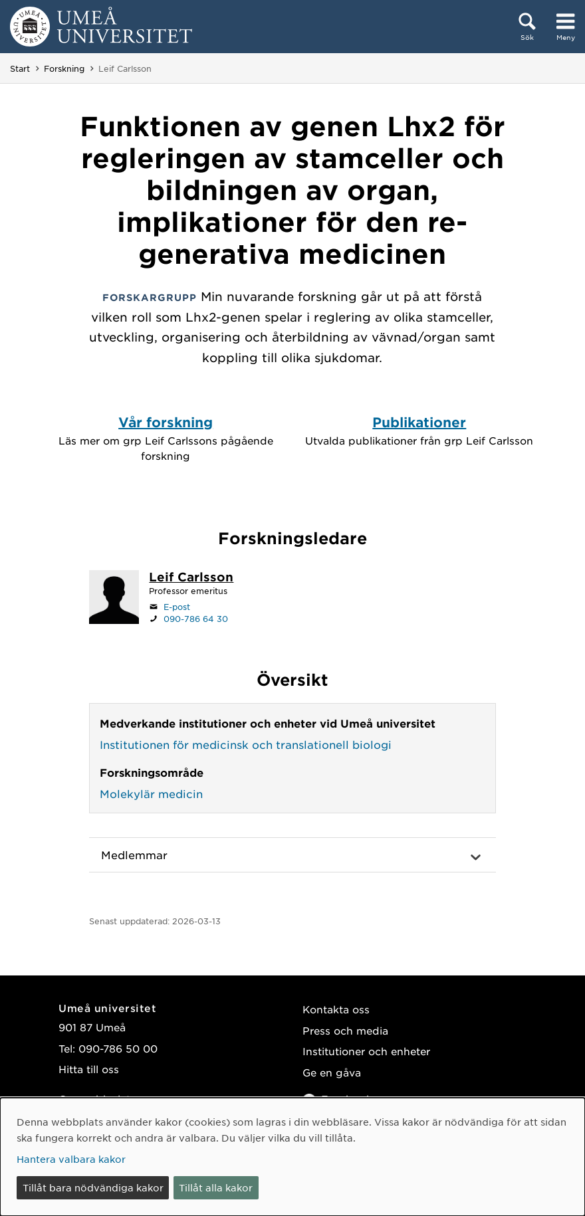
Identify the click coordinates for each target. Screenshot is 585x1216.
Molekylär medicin (151, 793)
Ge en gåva (331, 1072)
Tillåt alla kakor (216, 1187)
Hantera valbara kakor (71, 1159)
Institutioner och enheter (366, 1051)
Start (20, 68)
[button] (292, 855)
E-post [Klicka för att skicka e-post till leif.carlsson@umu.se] (177, 606)
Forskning (64, 68)
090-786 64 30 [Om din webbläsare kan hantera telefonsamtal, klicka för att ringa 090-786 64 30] (196, 618)
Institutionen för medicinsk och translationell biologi (246, 744)
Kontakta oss (336, 1009)
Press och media (345, 1030)
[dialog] (292, 1157)
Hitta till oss (88, 1069)
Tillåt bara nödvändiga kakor (93, 1187)
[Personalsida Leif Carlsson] (191, 578)
